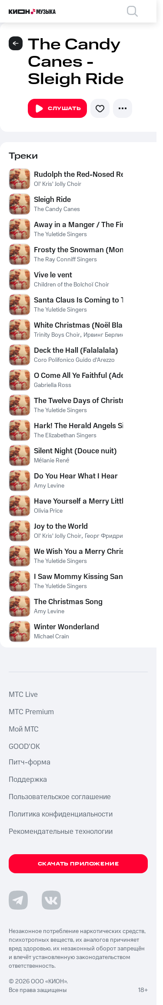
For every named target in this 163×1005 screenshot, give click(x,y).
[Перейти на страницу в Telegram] (18, 900)
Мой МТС (24, 729)
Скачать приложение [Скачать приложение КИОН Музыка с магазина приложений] (78, 864)
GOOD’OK (24, 747)
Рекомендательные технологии (61, 831)
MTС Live (23, 695)
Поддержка (28, 779)
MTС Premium (31, 712)
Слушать (57, 109)
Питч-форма (29, 762)
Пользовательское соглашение (60, 797)
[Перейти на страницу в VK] (51, 900)
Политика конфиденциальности (61, 814)
